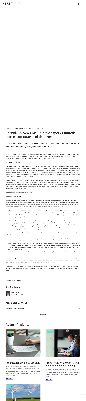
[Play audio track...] (7, 280)
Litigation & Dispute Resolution (25, 128)
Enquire (43, 314)
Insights (8, 128)
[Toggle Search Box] (78, 4)
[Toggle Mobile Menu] (83, 4)
